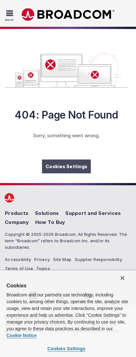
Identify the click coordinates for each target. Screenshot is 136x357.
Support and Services (93, 213)
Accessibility (18, 259)
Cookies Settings (66, 166)
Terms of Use (19, 268)
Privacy (42, 259)
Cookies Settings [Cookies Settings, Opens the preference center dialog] (66, 348)
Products (16, 213)
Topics (43, 268)
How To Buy (50, 222)
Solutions (47, 213)
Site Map (62, 259)
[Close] (122, 278)
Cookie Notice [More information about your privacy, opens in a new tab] (21, 335)
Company (17, 222)
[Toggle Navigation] (10, 15)
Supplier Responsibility (98, 259)
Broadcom (68, 14)
